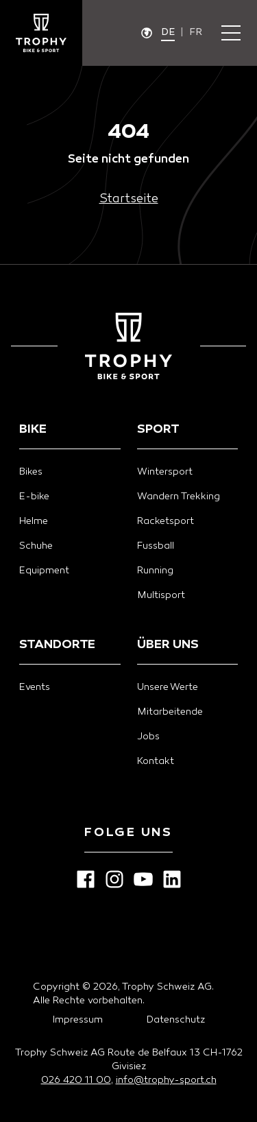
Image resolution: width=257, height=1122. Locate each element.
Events (34, 687)
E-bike (34, 497)
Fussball (155, 546)
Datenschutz (176, 1020)
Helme (33, 521)
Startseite (128, 199)
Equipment (44, 571)
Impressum (78, 1020)
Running (155, 571)
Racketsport (165, 521)
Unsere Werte (167, 687)
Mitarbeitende (170, 712)
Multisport (161, 595)
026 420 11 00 (76, 1080)
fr (195, 32)
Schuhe (36, 546)
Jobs (148, 737)
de (168, 32)
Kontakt (155, 761)
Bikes (30, 472)
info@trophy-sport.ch (166, 1080)
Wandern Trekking (178, 497)
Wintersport (165, 472)
